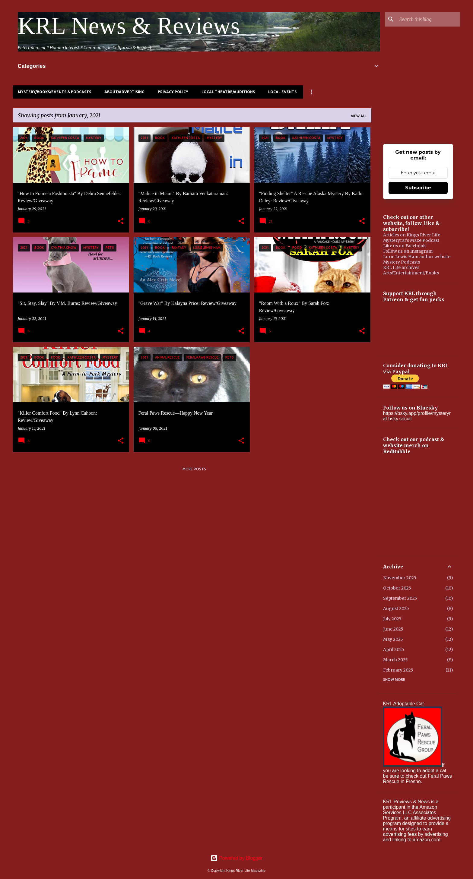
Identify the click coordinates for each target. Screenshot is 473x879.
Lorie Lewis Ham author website (416, 256)
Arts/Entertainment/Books (411, 273)
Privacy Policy (173, 92)
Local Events (282, 92)
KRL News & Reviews (129, 25)
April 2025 (393, 649)
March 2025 (395, 659)
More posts (194, 469)
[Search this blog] (428, 19)
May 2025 (393, 639)
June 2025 (393, 629)
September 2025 (400, 598)
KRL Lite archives (401, 267)
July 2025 (392, 618)
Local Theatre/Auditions (228, 92)
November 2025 (399, 577)
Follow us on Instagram (408, 251)
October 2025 (397, 588)
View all (359, 116)
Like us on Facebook (404, 245)
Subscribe (418, 188)
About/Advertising (124, 92)
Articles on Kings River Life (411, 235)
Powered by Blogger (237, 858)
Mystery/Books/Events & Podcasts (54, 92)
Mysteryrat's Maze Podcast (411, 240)
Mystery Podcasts (401, 262)
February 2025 (398, 670)
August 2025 (396, 608)
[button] (120, 221)
